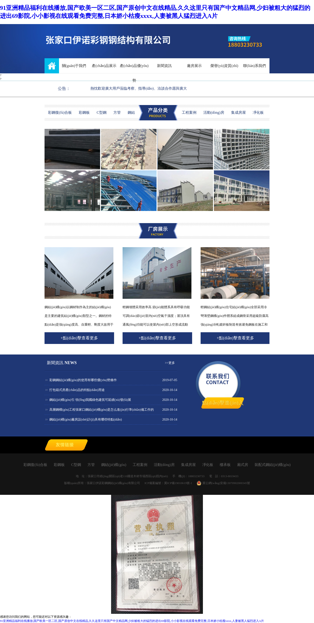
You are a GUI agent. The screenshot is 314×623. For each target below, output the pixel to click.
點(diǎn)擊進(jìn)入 (223, 403)
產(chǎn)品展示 (104, 66)
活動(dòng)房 (213, 112)
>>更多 (170, 363)
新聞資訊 (164, 66)
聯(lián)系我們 (254, 66)
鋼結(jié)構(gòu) (113, 465)
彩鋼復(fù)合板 (60, 112)
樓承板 (225, 465)
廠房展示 (194, 66)
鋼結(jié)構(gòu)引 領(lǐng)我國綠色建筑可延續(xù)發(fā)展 (90, 399)
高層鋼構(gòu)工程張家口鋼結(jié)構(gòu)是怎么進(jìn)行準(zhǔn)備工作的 (101, 409)
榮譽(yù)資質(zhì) (224, 66)
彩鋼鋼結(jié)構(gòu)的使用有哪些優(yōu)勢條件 (83, 380)
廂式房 (242, 465)
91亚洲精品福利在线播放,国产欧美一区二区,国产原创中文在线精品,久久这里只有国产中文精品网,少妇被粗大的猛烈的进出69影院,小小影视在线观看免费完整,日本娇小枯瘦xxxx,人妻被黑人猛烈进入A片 (132, 621)
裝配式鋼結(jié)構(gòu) (272, 465)
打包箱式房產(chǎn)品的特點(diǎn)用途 (77, 390)
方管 (117, 112)
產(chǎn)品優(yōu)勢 (134, 68)
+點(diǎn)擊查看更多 (79, 338)
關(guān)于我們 (74, 66)
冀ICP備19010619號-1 (178, 483)
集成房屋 (238, 112)
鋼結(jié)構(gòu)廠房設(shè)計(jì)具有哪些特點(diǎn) (85, 419)
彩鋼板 (84, 112)
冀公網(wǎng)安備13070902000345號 (223, 483)
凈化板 (258, 112)
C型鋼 (102, 112)
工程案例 (189, 112)
